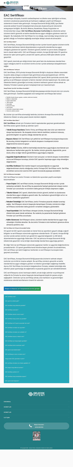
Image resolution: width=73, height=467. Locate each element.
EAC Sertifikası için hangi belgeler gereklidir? (16, 341)
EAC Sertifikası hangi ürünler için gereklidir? (16, 318)
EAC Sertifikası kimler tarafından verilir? (15, 345)
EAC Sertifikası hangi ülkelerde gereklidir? (15, 305)
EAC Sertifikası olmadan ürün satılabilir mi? (15, 332)
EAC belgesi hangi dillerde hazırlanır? (14, 367)
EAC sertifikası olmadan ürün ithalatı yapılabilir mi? (17, 363)
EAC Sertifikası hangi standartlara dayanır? (15, 376)
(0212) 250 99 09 (39, 427)
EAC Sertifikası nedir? (10, 296)
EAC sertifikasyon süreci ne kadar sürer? (15, 354)
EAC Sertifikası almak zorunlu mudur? (14, 314)
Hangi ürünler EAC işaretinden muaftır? (15, 358)
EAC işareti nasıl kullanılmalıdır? (13, 350)
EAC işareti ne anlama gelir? (12, 301)
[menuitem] (26, 6)
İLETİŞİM (26, 6)
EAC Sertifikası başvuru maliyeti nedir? (14, 336)
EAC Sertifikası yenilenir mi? (12, 372)
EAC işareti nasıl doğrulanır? (12, 381)
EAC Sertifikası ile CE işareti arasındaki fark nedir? (17, 323)
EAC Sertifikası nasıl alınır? (11, 310)
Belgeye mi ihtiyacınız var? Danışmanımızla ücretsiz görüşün (22, 288)
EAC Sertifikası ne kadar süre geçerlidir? (15, 327)
